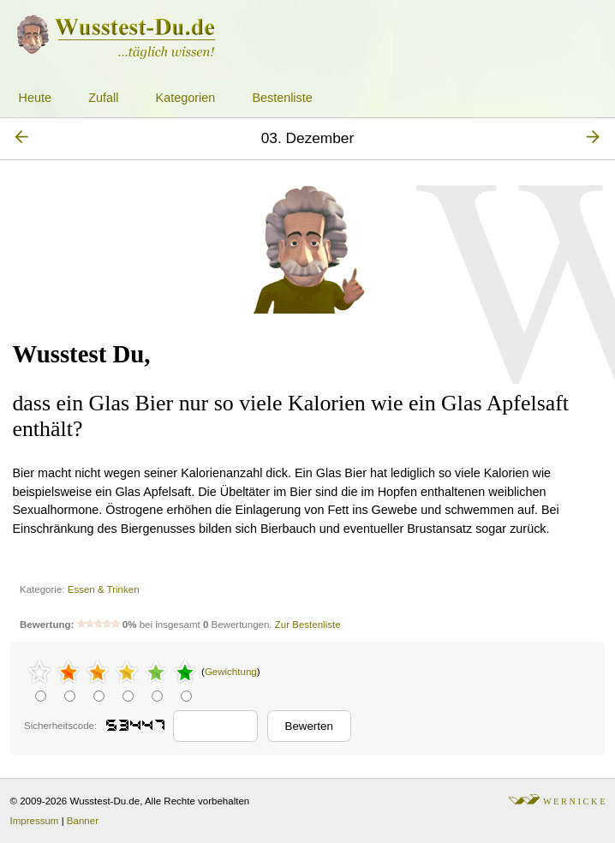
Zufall (103, 98)
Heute (35, 98)
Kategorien (186, 98)
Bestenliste (282, 98)
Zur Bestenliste (308, 624)
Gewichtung (231, 672)
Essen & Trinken (104, 589)
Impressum (34, 821)
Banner (83, 821)
